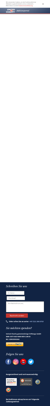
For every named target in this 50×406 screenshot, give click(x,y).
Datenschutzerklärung (26, 6)
